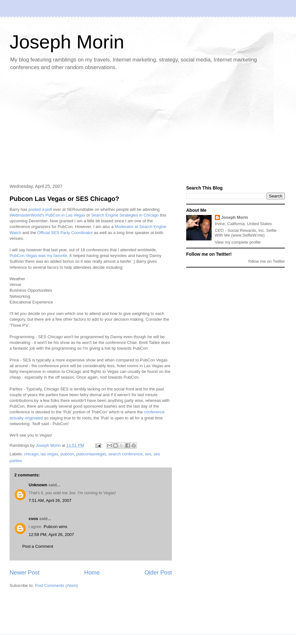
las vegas (49, 454)
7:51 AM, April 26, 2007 (50, 500)
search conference (126, 454)
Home (92, 572)
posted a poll (40, 209)
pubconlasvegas (91, 454)
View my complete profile (238, 242)
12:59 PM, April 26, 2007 (51, 534)
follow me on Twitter (266, 261)
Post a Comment (37, 546)
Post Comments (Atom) (56, 585)
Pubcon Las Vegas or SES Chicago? (64, 198)
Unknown (38, 484)
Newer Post (24, 572)
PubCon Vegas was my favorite (38, 255)
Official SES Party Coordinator (65, 232)
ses (148, 454)
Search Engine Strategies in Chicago (125, 215)
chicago (31, 454)
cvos (33, 518)
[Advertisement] (116, 127)
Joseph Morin (67, 42)
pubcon (67, 454)
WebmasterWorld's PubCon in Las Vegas (47, 215)
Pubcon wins (55, 526)
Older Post (158, 572)
